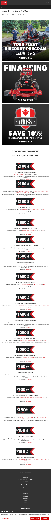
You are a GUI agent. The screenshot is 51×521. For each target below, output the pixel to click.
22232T (45, 438)
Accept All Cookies (35, 518)
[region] (25, 517)
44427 (38, 374)
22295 (38, 459)
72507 (39, 357)
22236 (38, 438)
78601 (23, 418)
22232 (41, 438)
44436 (43, 374)
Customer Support (25, 489)
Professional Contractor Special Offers (25, 479)
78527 (46, 417)
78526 (43, 417)
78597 (27, 418)
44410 (30, 374)
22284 (46, 459)
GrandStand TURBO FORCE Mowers (27, 340)
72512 (43, 357)
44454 (48, 374)
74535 (41, 340)
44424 (35, 374)
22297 (33, 459)
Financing (26, 481)
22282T (25, 460)
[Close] (48, 514)
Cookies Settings (5, 518)
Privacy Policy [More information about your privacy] (22, 515)
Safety (25, 500)
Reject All (45, 518)
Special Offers (25, 477)
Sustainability (25, 498)
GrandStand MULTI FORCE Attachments (27, 397)
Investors (25, 502)
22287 (30, 459)
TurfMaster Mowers (22, 438)
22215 (30, 438)
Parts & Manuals (25, 475)
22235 (36, 438)
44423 (32, 374)
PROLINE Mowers (19, 374)
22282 (43, 459)
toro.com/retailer (29, 344)
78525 (40, 417)
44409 (27, 374)
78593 (38, 397)
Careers (25, 504)
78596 (41, 397)
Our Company (25, 496)
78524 (38, 417)
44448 (46, 374)
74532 (38, 340)
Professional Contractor (7, 7)
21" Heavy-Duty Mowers (21, 459)
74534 (45, 340)
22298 (35, 459)
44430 (40, 374)
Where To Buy (25, 487)
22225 (33, 438)
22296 (41, 459)
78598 (45, 397)
